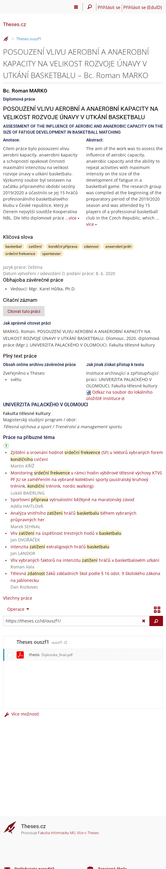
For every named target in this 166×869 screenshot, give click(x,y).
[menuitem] (17, 609)
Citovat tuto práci (24, 311)
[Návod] (7, 446)
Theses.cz (14, 24)
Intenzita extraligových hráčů (60, 547)
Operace (15, 609)
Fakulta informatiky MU (56, 833)
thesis (51, 654)
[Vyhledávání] (89, 7)
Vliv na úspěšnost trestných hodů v (66, 533)
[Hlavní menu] (76, 7)
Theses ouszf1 (28, 38)
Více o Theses (88, 833)
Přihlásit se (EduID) (142, 7)
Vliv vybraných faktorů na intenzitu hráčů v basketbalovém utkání (85, 560)
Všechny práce (17, 598)
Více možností (21, 714)
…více (71, 218)
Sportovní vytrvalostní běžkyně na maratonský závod (72, 499)
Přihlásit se (109, 7)
